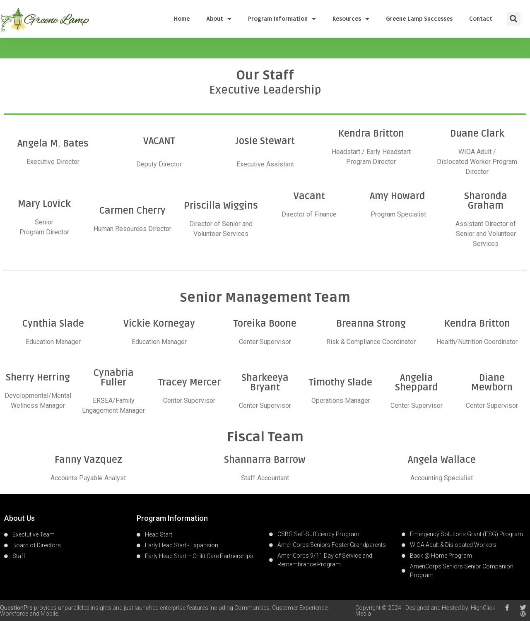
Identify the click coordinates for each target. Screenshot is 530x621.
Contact (480, 18)
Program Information (282, 18)
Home (182, 18)
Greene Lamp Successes (419, 18)
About (218, 18)
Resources (350, 18)
